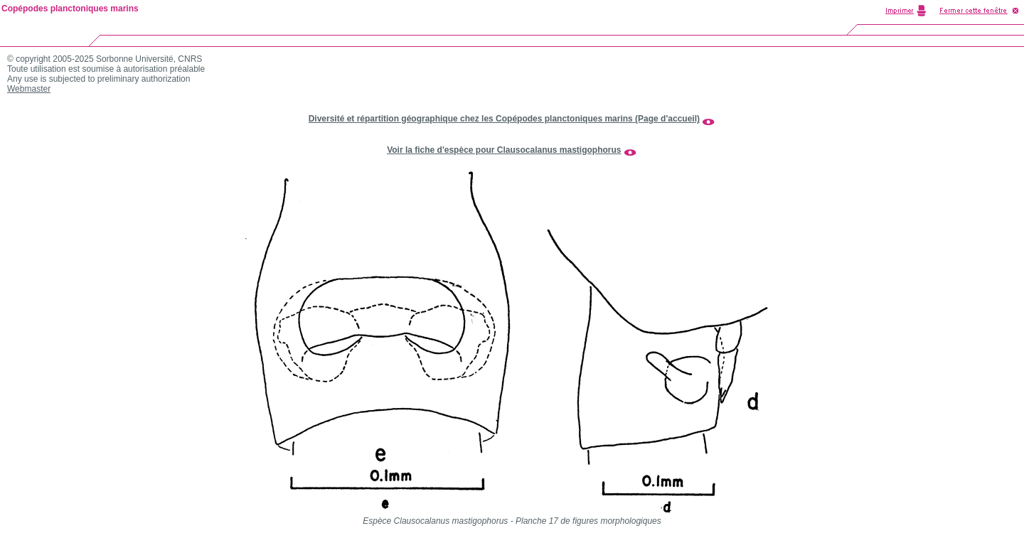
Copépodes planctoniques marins (70, 9)
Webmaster (28, 89)
